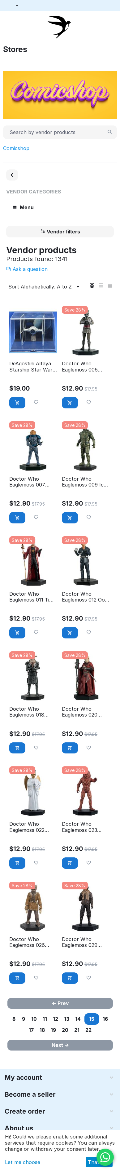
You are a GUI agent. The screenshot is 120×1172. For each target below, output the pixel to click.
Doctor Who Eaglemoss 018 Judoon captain (28, 712)
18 (42, 1030)
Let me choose (22, 1162)
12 (55, 1019)
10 (34, 1019)
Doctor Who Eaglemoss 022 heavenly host (27, 827)
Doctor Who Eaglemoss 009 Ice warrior (84, 482)
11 (45, 1019)
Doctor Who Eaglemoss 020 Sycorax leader (80, 712)
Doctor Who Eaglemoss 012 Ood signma (85, 597)
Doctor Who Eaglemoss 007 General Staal (27, 482)
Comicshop (16, 148)
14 (78, 1019)
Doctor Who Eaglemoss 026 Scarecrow (27, 942)
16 (105, 1019)
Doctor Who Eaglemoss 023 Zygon (79, 827)
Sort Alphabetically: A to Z (44, 287)
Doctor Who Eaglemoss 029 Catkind (79, 942)
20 (65, 1030)
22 (88, 1030)
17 (31, 1030)
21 (76, 1030)
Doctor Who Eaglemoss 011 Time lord (32, 597)
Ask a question (27, 269)
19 (53, 1030)
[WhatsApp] (105, 1157)
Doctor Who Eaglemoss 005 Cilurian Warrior (80, 366)
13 (66, 1019)
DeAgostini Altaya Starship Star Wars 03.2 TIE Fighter (32, 366)
